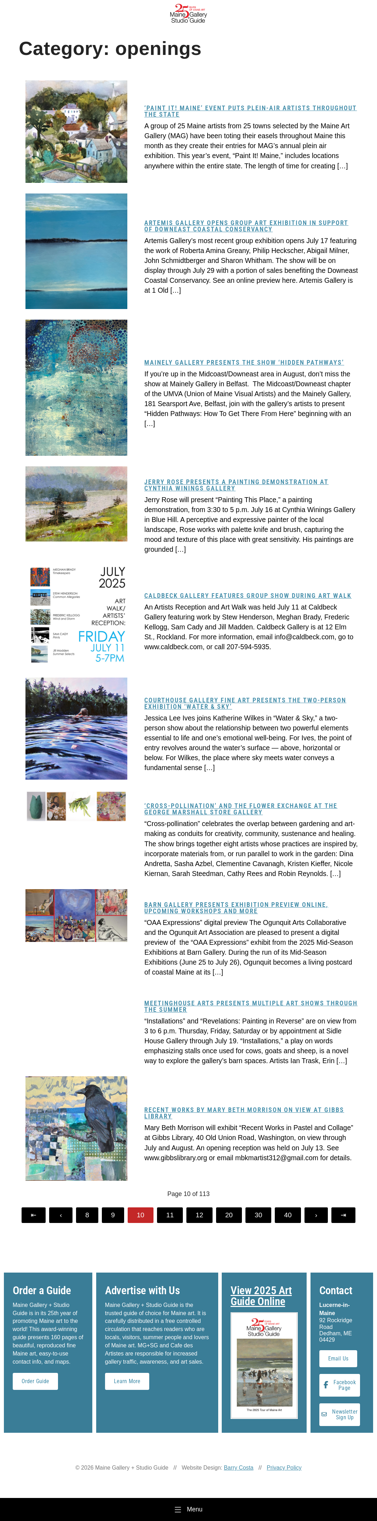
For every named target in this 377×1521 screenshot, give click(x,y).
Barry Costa (239, 1468)
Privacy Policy (284, 1468)
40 (287, 1215)
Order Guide (36, 1381)
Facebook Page (340, 1385)
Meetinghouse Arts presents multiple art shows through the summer (251, 1006)
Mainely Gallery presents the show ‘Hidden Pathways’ (244, 362)
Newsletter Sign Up (339, 1414)
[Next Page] (316, 1215)
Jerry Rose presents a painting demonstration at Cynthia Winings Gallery (236, 485)
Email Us (338, 1358)
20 (229, 1215)
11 (170, 1215)
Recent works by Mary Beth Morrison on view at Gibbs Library (244, 1113)
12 (199, 1215)
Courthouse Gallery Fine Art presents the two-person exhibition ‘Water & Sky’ (245, 703)
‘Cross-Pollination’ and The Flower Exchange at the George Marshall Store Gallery (240, 809)
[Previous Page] (60, 1215)
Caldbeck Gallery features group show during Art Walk (248, 595)
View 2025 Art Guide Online (261, 1296)
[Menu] (188, 1509)
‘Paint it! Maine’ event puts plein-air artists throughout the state (250, 111)
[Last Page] (343, 1215)
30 (258, 1215)
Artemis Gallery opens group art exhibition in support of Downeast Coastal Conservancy (246, 226)
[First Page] (34, 1215)
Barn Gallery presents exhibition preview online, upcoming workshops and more (236, 908)
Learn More (127, 1381)
